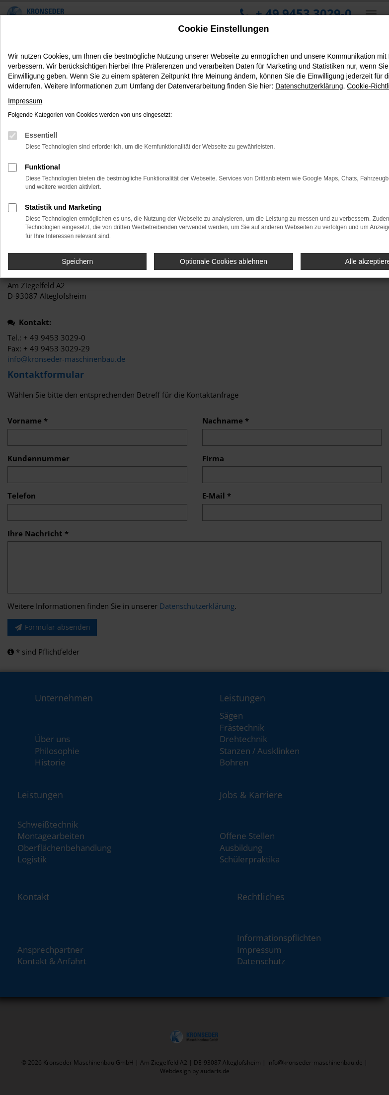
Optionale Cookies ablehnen (223, 261)
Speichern (77, 261)
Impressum (25, 101)
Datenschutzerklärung (309, 86)
